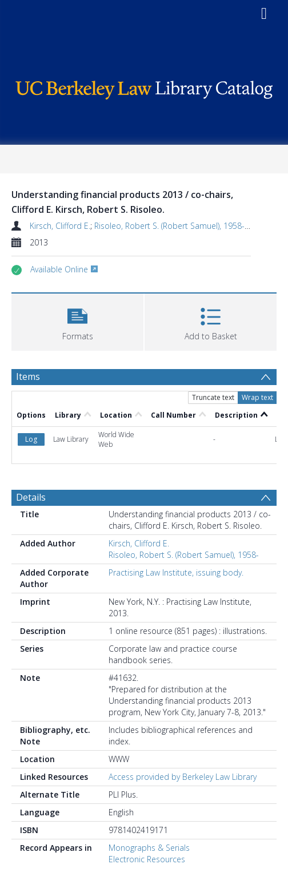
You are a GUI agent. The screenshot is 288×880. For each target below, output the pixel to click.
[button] (77, 321)
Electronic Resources (147, 859)
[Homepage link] (144, 87)
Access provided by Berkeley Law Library (183, 776)
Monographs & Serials (149, 847)
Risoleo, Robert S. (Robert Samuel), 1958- (169, 225)
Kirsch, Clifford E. (60, 225)
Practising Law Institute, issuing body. (176, 572)
